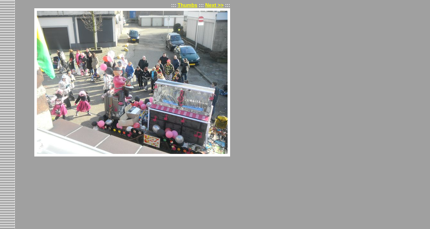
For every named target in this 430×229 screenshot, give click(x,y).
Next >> (214, 5)
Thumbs (187, 5)
